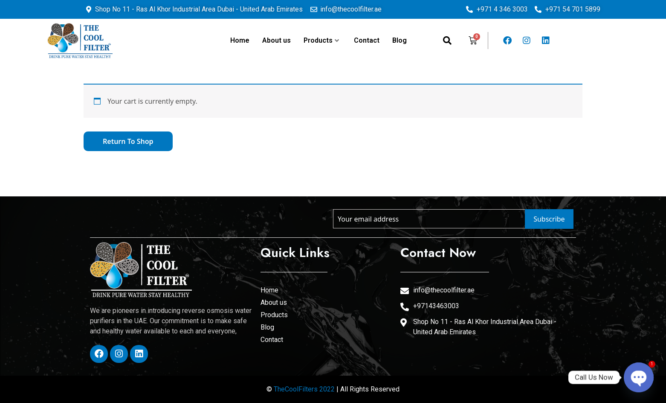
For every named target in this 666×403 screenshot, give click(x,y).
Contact (366, 40)
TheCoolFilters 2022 (304, 389)
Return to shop (128, 141)
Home (239, 40)
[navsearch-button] (447, 40)
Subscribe (549, 219)
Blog (399, 40)
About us (276, 40)
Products (321, 40)
